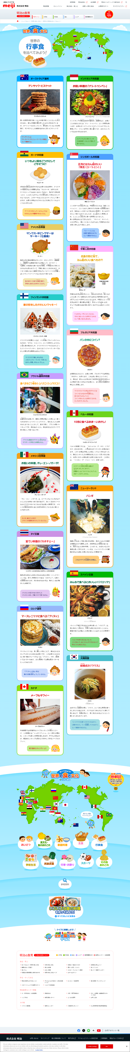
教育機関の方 (89, 955)
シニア (80, 955)
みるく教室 (48, 970)
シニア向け (25, 997)
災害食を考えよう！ (96, 965)
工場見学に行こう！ (73, 1006)
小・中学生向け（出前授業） (30, 993)
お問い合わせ (34, 1038)
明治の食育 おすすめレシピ (29, 981)
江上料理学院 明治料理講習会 (99, 1006)
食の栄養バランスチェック (98, 981)
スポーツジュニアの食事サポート (31, 985)
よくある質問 (71, 997)
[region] (65, 1046)
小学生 (60, 955)
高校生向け (48, 993)
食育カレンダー (49, 1006)
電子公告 (72, 1038)
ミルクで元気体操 (50, 985)
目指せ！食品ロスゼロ (74, 965)
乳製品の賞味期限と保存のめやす (31, 972)
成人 (73, 955)
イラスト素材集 (26, 1006)
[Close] (127, 1046)
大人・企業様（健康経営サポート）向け (99, 994)
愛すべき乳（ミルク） (74, 967)
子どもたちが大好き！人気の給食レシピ (54, 981)
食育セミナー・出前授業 (103, 955)
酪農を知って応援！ (27, 967)
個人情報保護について (59, 1038)
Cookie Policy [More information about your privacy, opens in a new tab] (39, 1050)
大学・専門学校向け (73, 993)
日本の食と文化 (49, 965)
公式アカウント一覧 (112, 1030)
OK (107, 1046)
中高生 (67, 955)
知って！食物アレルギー (97, 970)
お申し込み (94, 997)
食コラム (24, 970)
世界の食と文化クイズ (51, 972)
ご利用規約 (103, 1038)
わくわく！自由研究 (73, 981)
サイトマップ (45, 1038)
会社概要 (94, 2)
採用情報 (72, 2)
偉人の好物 (48, 967)
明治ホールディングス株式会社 (111, 2)
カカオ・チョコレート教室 (75, 970)
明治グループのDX (117, 1038)
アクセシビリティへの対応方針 (88, 1038)
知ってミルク (94, 967)
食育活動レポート (50, 997)
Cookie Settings (92, 1046)
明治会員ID (83, 2)
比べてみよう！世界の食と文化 (30, 965)
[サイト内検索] (126, 2)
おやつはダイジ (72, 972)
